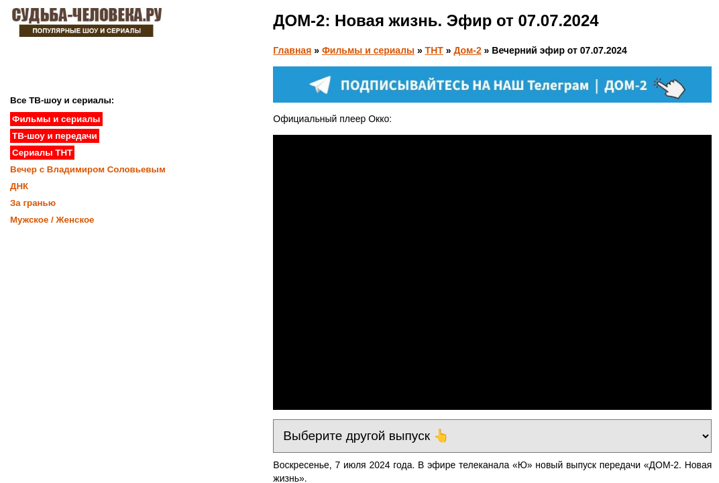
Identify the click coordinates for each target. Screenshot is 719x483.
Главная (292, 50)
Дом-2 (467, 50)
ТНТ (434, 50)
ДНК (19, 186)
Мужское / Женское (52, 220)
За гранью (33, 203)
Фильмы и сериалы (368, 50)
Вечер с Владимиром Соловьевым (88, 169)
